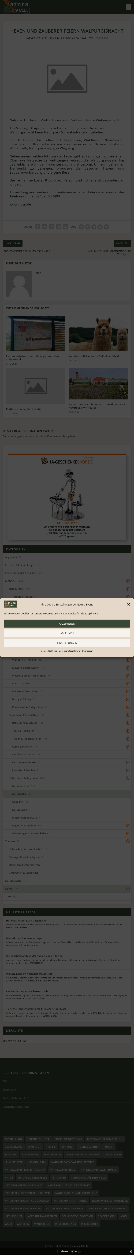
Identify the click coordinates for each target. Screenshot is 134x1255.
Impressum (87, 650)
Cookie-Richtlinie (49, 650)
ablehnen (67, 633)
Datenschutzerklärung (69, 650)
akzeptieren (67, 623)
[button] (128, 604)
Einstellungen (67, 643)
